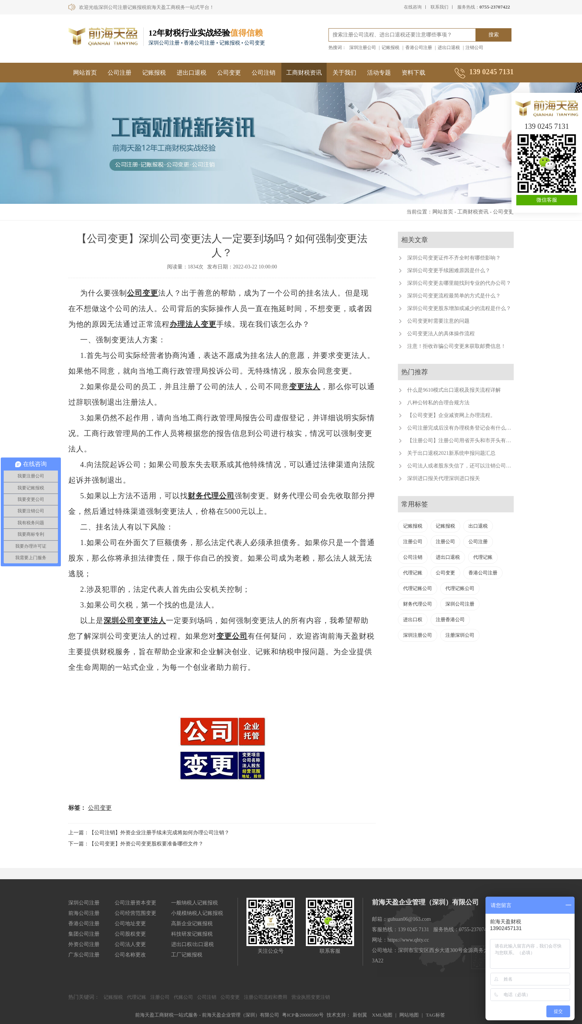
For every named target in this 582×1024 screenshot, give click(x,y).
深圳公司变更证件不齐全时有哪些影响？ (454, 258)
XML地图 (382, 1015)
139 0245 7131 (546, 126)
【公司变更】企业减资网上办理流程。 (451, 415)
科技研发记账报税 (192, 934)
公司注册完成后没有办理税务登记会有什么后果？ (464, 428)
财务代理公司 (211, 496)
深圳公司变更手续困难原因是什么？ (448, 270)
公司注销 (263, 72)
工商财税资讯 (304, 72)
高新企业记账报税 (192, 923)
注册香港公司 (450, 619)
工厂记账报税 (186, 955)
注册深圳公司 (459, 635)
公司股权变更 (130, 934)
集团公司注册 (83, 934)
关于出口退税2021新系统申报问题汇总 (451, 453)
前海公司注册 (83, 913)
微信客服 (546, 200)
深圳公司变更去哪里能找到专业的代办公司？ (459, 283)
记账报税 (390, 47)
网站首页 (85, 72)
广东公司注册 (83, 955)
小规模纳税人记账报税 (197, 913)
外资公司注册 (83, 944)
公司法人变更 (130, 944)
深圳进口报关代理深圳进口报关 (443, 478)
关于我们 (344, 72)
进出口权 (412, 619)
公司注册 (119, 72)
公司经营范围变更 (135, 913)
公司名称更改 (130, 955)
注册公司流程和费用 (265, 997)
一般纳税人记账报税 (194, 903)
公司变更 (229, 72)
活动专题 (379, 72)
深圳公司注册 (459, 604)
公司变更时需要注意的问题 (438, 321)
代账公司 (183, 997)
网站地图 (409, 1015)
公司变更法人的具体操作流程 (441, 333)
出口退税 (478, 526)
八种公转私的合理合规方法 (438, 402)
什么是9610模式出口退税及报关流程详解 (454, 390)
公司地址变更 (130, 923)
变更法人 (304, 386)
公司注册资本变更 (135, 903)
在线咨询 (413, 7)
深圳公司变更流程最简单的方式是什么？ (454, 296)
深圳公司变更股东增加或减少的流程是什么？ (459, 308)
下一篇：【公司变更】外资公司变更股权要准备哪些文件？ (135, 844)
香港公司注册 (418, 47)
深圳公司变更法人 (135, 620)
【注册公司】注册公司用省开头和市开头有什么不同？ (469, 440)
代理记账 (483, 557)
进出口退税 (449, 47)
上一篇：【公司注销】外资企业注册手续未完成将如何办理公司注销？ (148, 832)
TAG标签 (435, 1015)
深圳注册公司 (362, 47)
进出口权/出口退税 (192, 944)
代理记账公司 (417, 588)
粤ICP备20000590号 (302, 1015)
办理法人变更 (193, 324)
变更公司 (232, 636)
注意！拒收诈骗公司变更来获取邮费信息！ (456, 346)
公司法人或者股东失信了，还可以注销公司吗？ (461, 466)
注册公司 (412, 541)
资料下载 (413, 72)
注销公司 (474, 47)
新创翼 (360, 1015)
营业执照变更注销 (310, 997)
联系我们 (439, 7)
